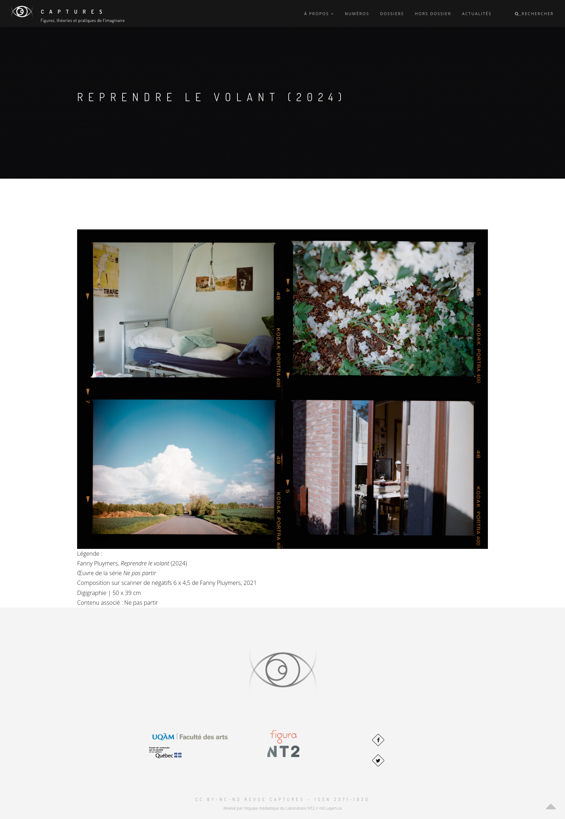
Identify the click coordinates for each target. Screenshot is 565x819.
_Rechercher (534, 13)
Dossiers (392, 13)
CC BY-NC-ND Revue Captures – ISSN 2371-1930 (282, 799)
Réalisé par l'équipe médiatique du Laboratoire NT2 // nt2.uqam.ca (282, 808)
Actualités (476, 13)
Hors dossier (433, 13)
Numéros (357, 13)
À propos (319, 13)
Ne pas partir (141, 603)
